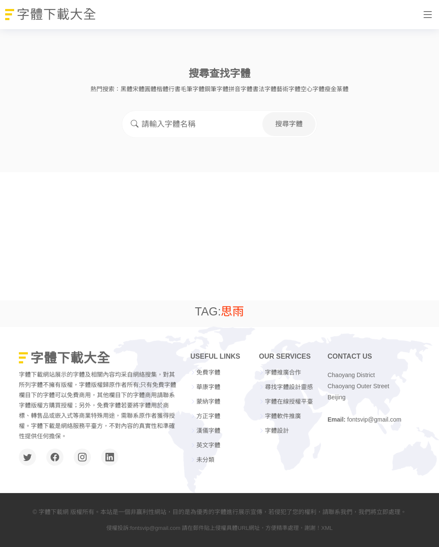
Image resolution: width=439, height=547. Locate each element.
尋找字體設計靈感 (289, 387)
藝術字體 (289, 89)
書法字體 (265, 89)
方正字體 (208, 416)
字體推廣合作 (283, 372)
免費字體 (208, 372)
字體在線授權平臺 (289, 401)
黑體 (126, 89)
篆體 (343, 89)
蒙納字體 (208, 401)
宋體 (138, 89)
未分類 (205, 460)
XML (327, 528)
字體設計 (277, 431)
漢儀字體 (208, 431)
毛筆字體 (192, 89)
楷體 (162, 89)
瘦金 (331, 89)
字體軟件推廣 (283, 416)
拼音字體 (241, 89)
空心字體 (313, 89)
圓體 (150, 89)
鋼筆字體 (216, 89)
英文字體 (208, 445)
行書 (174, 89)
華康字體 (208, 387)
